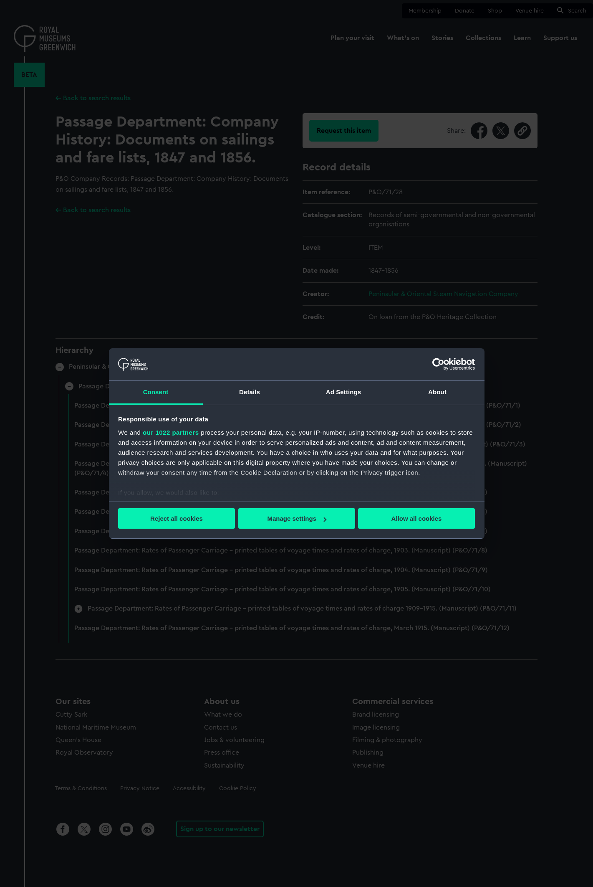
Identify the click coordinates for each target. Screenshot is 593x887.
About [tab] (437, 391)
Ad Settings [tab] (343, 391)
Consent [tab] (156, 391)
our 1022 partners (171, 432)
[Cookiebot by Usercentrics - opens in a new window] (438, 364)
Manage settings (296, 518)
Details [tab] (249, 391)
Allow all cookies (416, 518)
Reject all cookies (176, 518)
